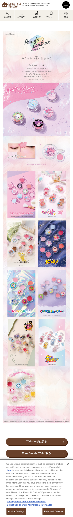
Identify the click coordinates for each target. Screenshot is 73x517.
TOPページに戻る (36, 441)
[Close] (67, 464)
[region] (36, 488)
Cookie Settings (16, 511)
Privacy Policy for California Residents (26, 501)
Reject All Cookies (53, 511)
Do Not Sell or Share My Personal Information (29, 505)
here (9, 470)
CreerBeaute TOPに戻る (36, 453)
